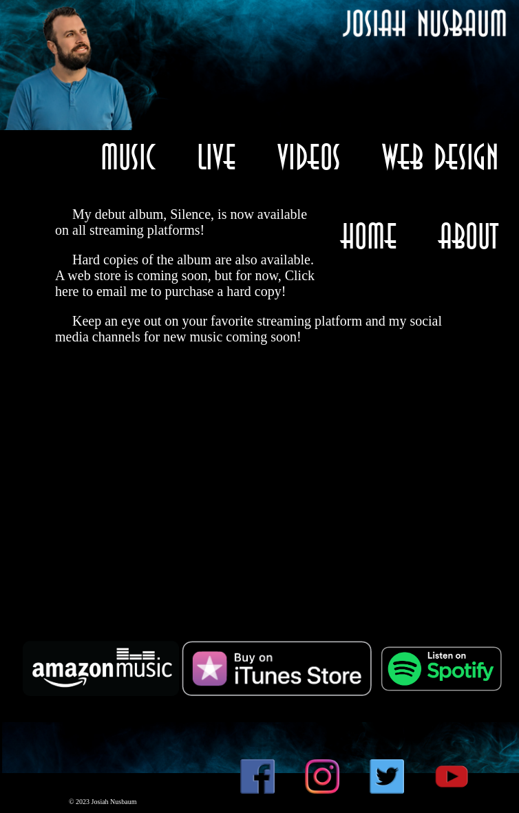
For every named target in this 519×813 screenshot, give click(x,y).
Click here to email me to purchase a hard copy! (185, 283)
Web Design (440, 157)
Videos (309, 157)
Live (216, 157)
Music (128, 157)
